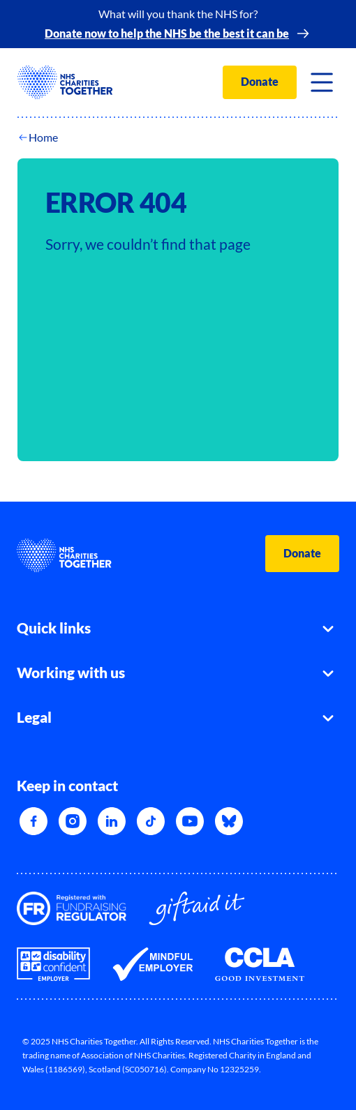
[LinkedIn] (111, 821)
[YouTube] (190, 821)
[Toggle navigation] (322, 82)
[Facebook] (33, 821)
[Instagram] (72, 821)
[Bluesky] (229, 821)
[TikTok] (151, 821)
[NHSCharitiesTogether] (65, 82)
